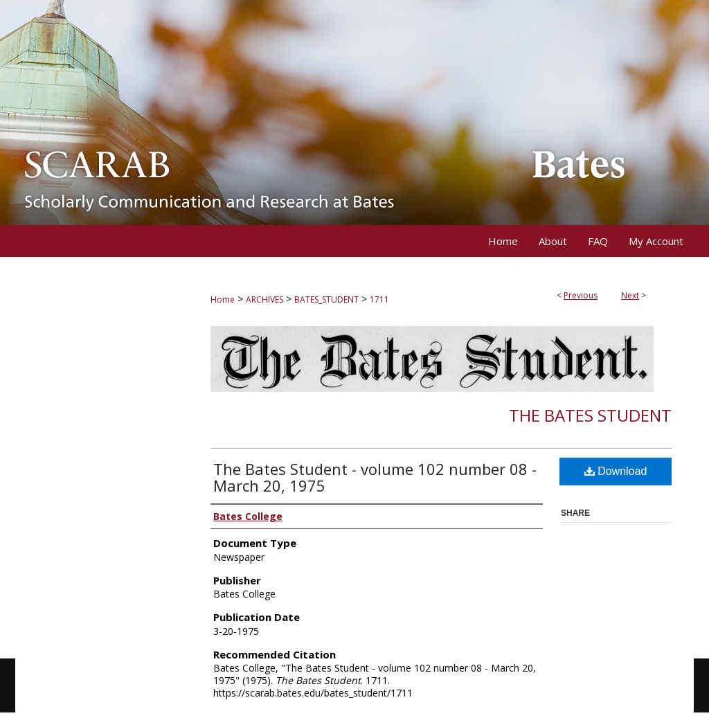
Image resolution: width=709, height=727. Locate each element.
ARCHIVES (264, 299)
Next (630, 295)
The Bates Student (590, 415)
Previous (581, 295)
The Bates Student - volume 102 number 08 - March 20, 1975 (375, 477)
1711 (379, 299)
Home (222, 299)
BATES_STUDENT (326, 299)
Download (615, 471)
